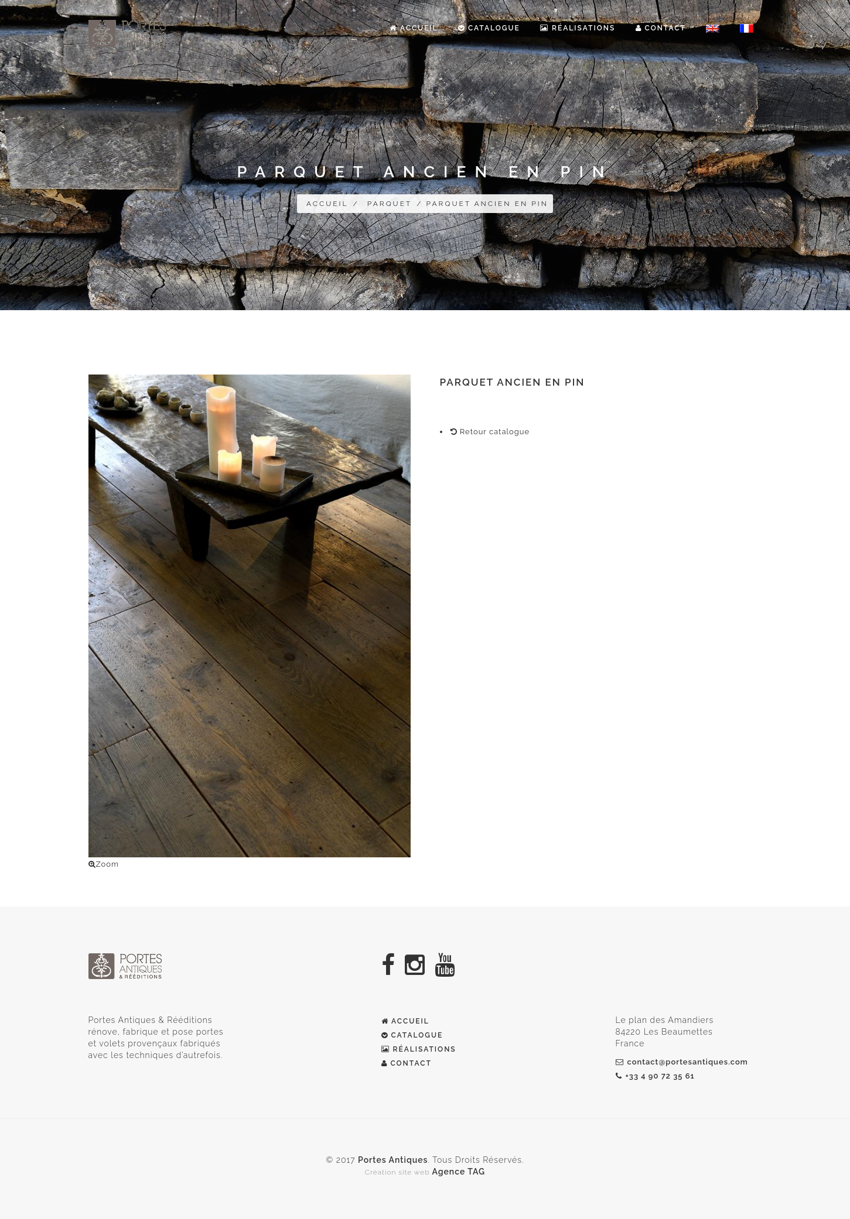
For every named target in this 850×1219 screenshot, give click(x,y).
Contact (661, 28)
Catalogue (489, 28)
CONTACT (406, 1063)
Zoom (103, 864)
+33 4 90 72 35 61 (655, 1076)
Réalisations (577, 28)
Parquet (389, 204)
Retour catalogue (490, 431)
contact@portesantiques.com (682, 1061)
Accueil (414, 28)
